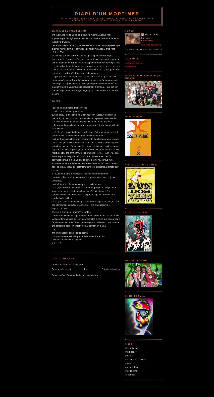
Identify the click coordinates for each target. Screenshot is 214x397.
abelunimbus (131, 367)
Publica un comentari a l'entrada (67, 264)
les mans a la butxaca (135, 359)
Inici (86, 269)
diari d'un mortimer (107, 13)
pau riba (129, 355)
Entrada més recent (61, 269)
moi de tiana (151, 35)
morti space (131, 352)
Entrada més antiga (110, 269)
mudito (128, 363)
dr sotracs (130, 374)
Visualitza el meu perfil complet (143, 50)
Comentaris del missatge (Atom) (82, 275)
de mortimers (131, 348)
